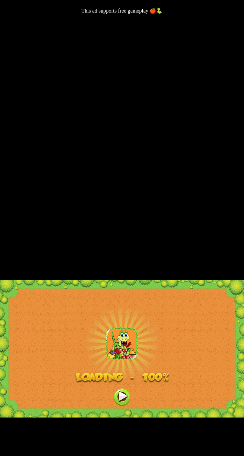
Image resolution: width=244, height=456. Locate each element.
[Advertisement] (122, 67)
